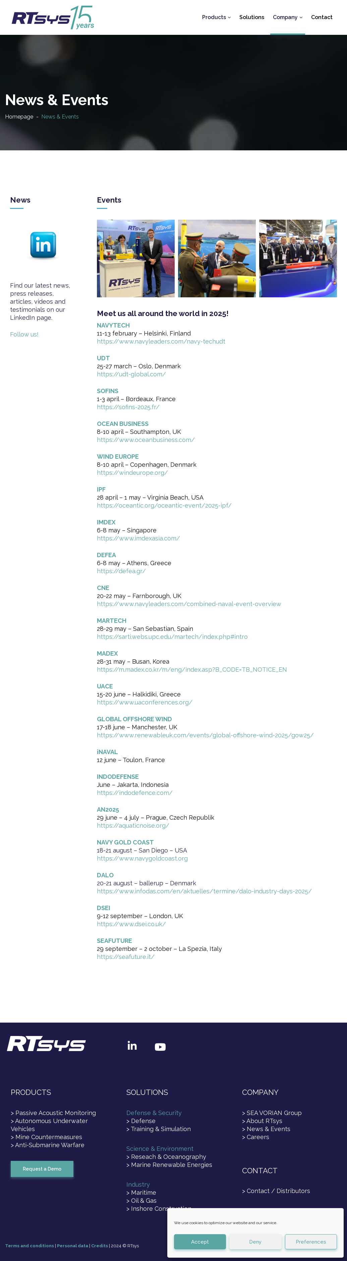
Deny (255, 1242)
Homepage (19, 117)
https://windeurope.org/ (132, 472)
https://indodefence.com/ (135, 792)
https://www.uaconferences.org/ (144, 702)
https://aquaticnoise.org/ (133, 825)
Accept (200, 1242)
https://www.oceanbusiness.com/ (146, 439)
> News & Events (266, 1128)
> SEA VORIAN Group (272, 1112)
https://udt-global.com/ (131, 374)
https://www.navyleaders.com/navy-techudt (161, 341)
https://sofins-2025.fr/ (128, 407)
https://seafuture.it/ (126, 956)
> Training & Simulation (158, 1128)
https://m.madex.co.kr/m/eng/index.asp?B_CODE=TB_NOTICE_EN (192, 669)
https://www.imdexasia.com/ (138, 538)
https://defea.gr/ (121, 571)
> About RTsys (262, 1120)
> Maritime (141, 1192)
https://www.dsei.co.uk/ (131, 924)
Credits (99, 1245)
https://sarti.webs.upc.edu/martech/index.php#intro (172, 636)
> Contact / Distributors (276, 1190)
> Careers (255, 1136)
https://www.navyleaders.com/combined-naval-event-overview (189, 603)
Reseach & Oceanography (168, 1156)
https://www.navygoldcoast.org (142, 858)
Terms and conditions (29, 1245)
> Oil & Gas (141, 1200)
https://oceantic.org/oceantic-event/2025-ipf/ (164, 505)
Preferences (311, 1242)
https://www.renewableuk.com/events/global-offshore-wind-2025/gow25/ (205, 735)
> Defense (141, 1120)
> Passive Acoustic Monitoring (53, 1112)
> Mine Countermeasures (46, 1136)
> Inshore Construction (158, 1208)
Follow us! (24, 334)
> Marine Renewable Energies (169, 1164)
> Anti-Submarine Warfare (47, 1144)
